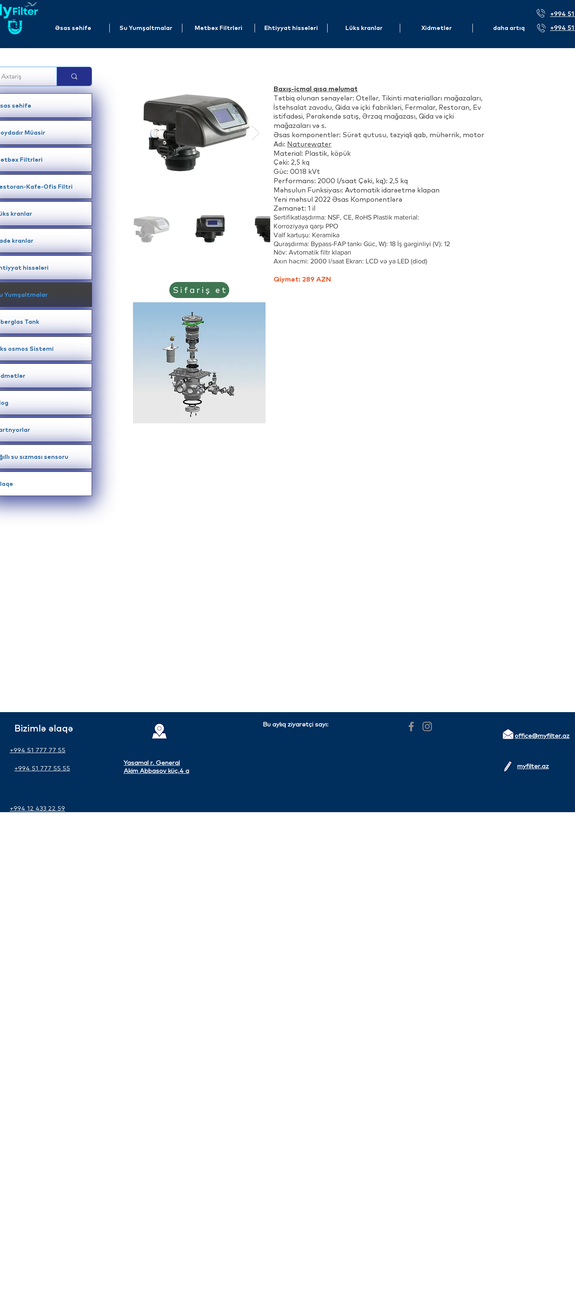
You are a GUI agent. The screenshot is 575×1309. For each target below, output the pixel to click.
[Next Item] (255, 133)
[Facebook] (411, 726)
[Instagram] (427, 726)
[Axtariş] (20, 76)
